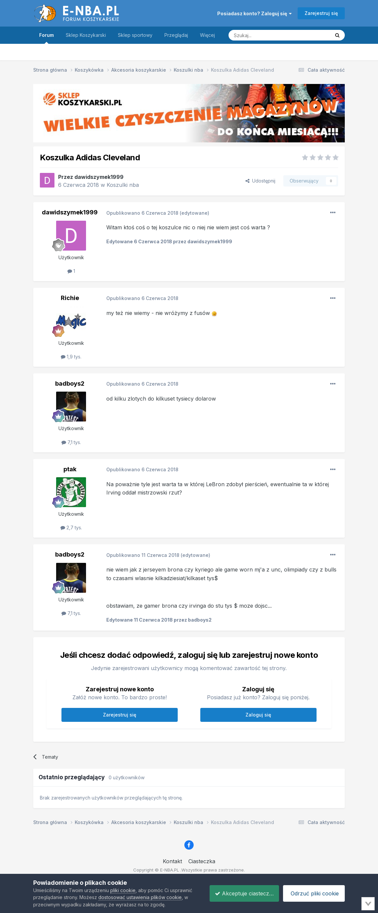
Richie (70, 297)
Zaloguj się (258, 715)
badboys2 (69, 383)
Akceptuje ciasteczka (240, 893)
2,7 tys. (71, 527)
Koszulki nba (123, 185)
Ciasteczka (201, 861)
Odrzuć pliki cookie (313, 893)
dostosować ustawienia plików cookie (140, 897)
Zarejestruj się (321, 13)
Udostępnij (260, 181)
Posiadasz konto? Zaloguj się (254, 13)
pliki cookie (123, 890)
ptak (69, 469)
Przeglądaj (176, 35)
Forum (46, 38)
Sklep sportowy (135, 35)
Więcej (207, 35)
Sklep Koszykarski (86, 35)
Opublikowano (142, 213)
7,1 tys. (71, 442)
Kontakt (172, 861)
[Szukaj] (263, 35)
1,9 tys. (71, 356)
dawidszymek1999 (99, 177)
